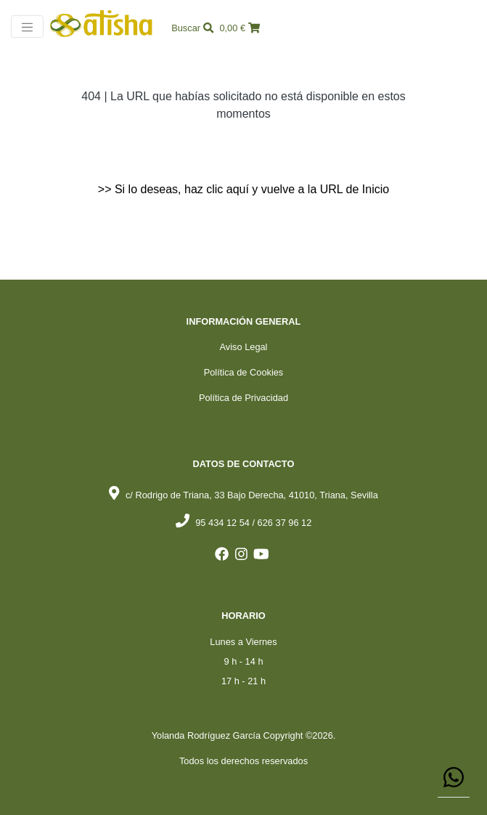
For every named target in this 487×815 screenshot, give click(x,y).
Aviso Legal (244, 346)
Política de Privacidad (243, 397)
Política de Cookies (244, 372)
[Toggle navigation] (27, 26)
